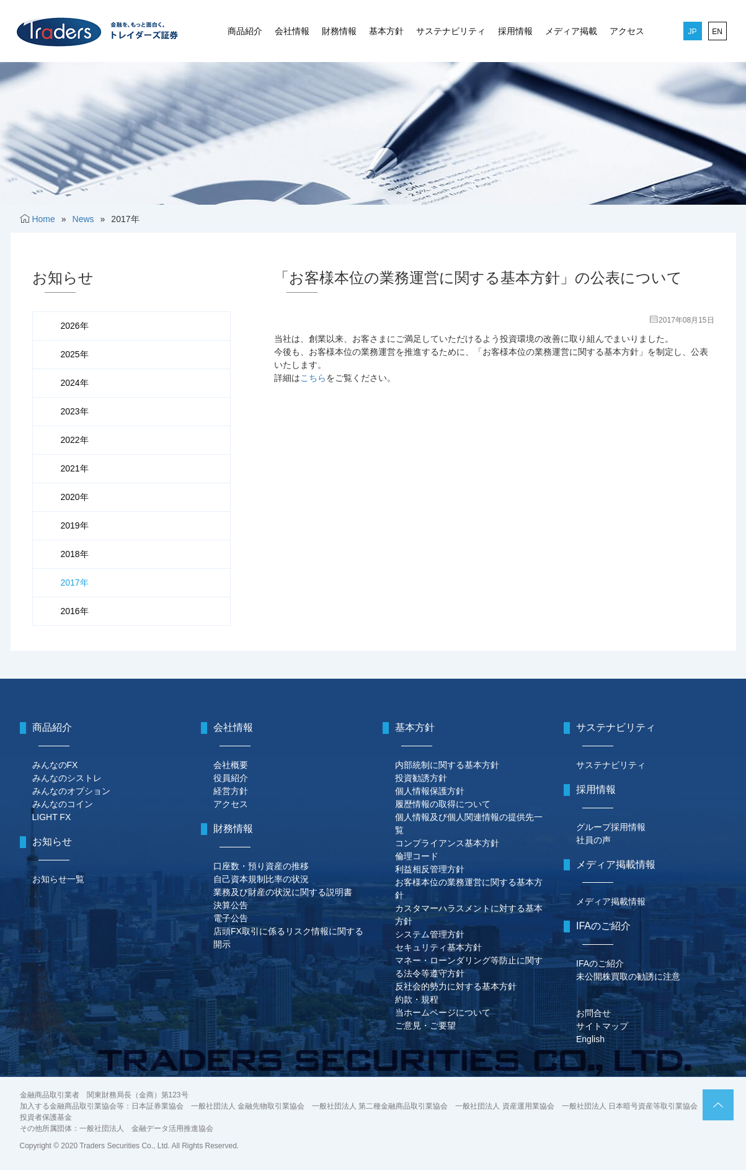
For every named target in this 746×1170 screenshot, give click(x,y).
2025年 (75, 354)
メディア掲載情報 (611, 901)
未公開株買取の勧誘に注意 (628, 976)
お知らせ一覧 (58, 879)
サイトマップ (602, 1026)
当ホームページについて (443, 1012)
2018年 (75, 554)
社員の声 (593, 840)
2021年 (75, 468)
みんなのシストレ (67, 778)
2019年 (75, 525)
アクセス (627, 31)
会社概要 (230, 765)
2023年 (75, 411)
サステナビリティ (451, 31)
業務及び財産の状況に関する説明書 (282, 892)
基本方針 (386, 31)
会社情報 (292, 31)
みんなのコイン (62, 804)
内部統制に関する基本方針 (447, 765)
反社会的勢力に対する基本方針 (456, 986)
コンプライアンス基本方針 (447, 843)
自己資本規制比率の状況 (261, 879)
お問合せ (593, 1013)
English (590, 1039)
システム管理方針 (429, 934)
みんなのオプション (71, 791)
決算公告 (230, 905)
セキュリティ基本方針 (438, 947)
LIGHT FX (51, 817)
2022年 (75, 440)
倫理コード (416, 856)
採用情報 (515, 31)
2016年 (75, 611)
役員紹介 (230, 778)
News (83, 219)
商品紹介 (245, 31)
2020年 (75, 497)
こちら (313, 378)
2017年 (75, 582)
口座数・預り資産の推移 (261, 866)
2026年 (75, 326)
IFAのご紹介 (600, 963)
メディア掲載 (571, 31)
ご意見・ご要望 (425, 1025)
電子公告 (230, 918)
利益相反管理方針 (429, 869)
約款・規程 (416, 999)
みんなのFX (55, 765)
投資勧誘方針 (421, 778)
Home (43, 219)
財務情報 (339, 31)
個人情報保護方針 (429, 791)
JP (692, 31)
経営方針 (230, 791)
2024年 (75, 383)
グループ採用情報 (611, 827)
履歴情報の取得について (443, 804)
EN (717, 31)
